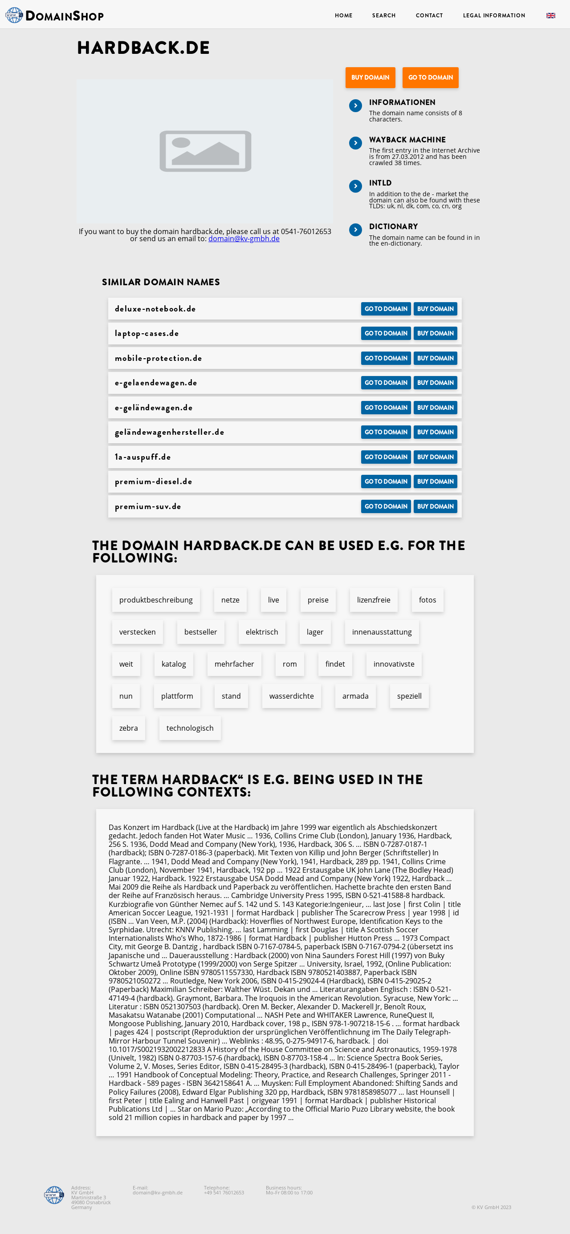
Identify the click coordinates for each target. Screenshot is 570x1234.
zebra (128, 728)
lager (315, 632)
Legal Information (494, 16)
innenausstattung (382, 632)
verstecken (137, 632)
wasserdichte (291, 696)
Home (344, 16)
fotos (427, 600)
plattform (177, 696)
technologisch (190, 728)
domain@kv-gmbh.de (244, 238)
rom (290, 664)
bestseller (200, 632)
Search (383, 16)
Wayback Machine (407, 140)
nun (126, 696)
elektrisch (262, 632)
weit (126, 664)
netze (230, 600)
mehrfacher (234, 664)
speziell (409, 696)
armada (355, 696)
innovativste (394, 664)
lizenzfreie (374, 600)
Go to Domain (430, 77)
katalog (174, 664)
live (273, 600)
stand (231, 696)
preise (318, 600)
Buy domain (370, 77)
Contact (429, 16)
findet (335, 664)
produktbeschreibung (156, 600)
